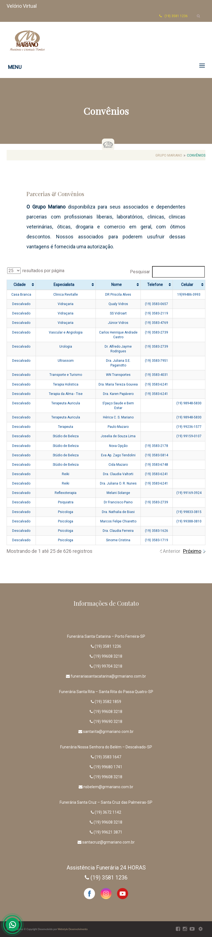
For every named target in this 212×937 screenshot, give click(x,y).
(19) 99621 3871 (108, 832)
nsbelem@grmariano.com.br (108, 787)
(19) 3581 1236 (108, 646)
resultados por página (35, 270)
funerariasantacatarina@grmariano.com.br (108, 676)
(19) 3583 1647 (108, 757)
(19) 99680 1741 (108, 767)
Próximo (192, 551)
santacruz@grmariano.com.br (108, 842)
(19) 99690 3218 (108, 721)
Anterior (171, 551)
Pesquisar (167, 272)
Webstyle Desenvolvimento (73, 929)
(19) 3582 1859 (108, 701)
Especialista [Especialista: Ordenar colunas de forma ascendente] (64, 284)
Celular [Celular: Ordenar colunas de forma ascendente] (187, 284)
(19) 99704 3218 (108, 666)
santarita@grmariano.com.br (108, 731)
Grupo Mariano (168, 155)
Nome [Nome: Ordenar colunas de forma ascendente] (116, 284)
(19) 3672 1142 (108, 812)
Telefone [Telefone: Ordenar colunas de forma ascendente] (155, 284)
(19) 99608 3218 (108, 656)
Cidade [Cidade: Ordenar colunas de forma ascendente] (20, 284)
